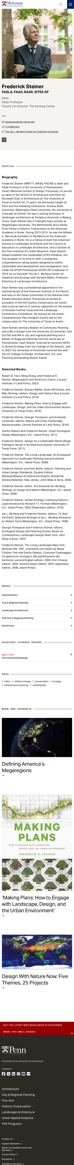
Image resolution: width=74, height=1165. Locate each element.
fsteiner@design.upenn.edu (20, 122)
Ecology (57, 681)
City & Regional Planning (15, 602)
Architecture (10, 1089)
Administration (10, 595)
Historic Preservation (16, 1106)
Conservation (41, 681)
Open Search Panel (61, 4)
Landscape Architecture (15, 610)
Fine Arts (8, 1100)
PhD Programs (12, 1124)
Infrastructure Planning (16, 685)
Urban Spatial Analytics (18, 1118)
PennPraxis (8, 625)
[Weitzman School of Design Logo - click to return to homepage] (12, 4)
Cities (7, 681)
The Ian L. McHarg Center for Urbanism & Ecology (31, 131)
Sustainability (39, 685)
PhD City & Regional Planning (17, 618)
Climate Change (22, 681)
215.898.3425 (12, 126)
